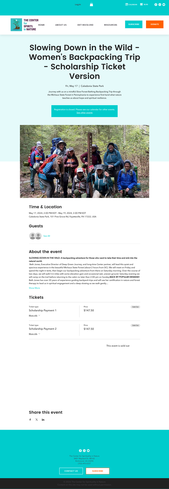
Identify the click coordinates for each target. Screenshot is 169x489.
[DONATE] (154, 24)
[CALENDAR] (131, 5)
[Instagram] (159, 4)
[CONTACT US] (71, 471)
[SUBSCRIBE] (133, 24)
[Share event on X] (36, 420)
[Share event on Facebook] (30, 420)
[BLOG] (144, 4)
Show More (34, 288)
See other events (85, 112)
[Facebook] (155, 4)
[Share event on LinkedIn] (43, 420)
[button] (91, 4)
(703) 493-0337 (84, 463)
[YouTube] (163, 4)
